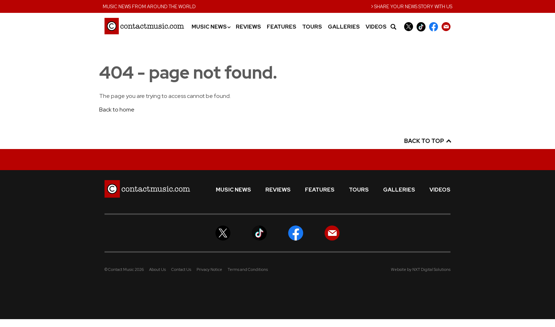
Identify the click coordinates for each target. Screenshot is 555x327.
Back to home (116, 109)
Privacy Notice (209, 269)
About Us (157, 269)
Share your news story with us (411, 6)
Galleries (344, 27)
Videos (376, 27)
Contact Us (181, 269)
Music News (211, 27)
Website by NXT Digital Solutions (420, 269)
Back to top (427, 141)
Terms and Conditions (248, 269)
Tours (312, 27)
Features (281, 27)
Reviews (248, 27)
